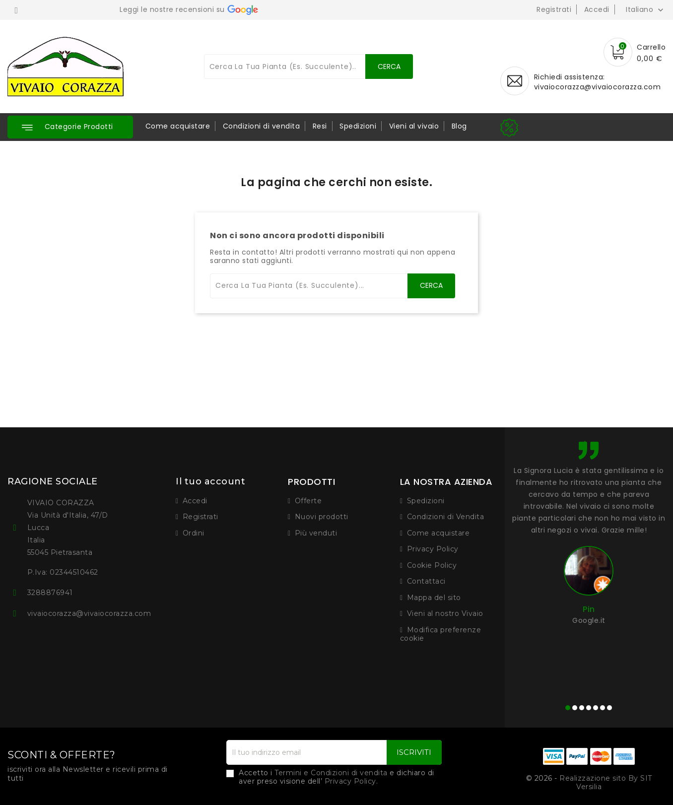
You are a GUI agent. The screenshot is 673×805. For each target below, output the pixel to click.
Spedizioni (357, 126)
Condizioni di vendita (261, 126)
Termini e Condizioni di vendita (331, 772)
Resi (320, 126)
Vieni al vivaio (414, 126)
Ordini (193, 533)
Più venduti (316, 533)
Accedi (596, 9)
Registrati (554, 9)
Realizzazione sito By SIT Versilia (605, 783)
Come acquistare (177, 126)
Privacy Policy (433, 548)
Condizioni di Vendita (445, 516)
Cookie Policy (432, 565)
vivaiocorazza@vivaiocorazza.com (597, 87)
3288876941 (50, 592)
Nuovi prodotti (321, 516)
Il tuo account (210, 481)
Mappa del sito (434, 597)
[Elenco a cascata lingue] (646, 9)
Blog (459, 126)
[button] (70, 127)
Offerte (308, 500)
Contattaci (426, 581)
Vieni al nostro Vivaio (445, 613)
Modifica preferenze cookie (440, 634)
